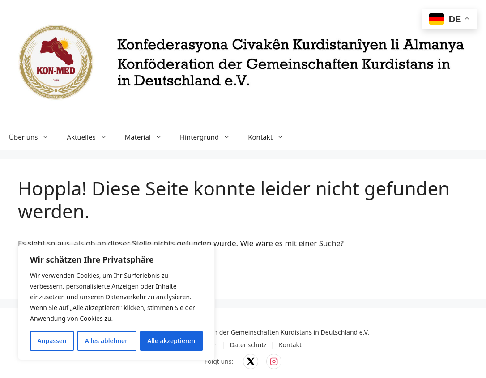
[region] (116, 302)
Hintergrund (209, 136)
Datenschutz (248, 344)
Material (148, 136)
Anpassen (52, 340)
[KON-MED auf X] (250, 361)
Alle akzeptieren (171, 340)
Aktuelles (91, 136)
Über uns (33, 136)
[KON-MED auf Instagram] (273, 361)
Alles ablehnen (107, 340)
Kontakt (270, 136)
